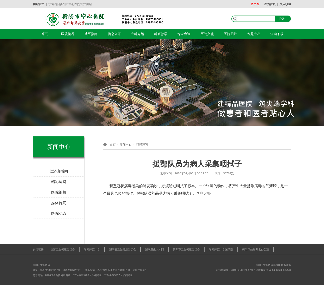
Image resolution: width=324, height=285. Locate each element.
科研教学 (160, 34)
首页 (44, 34)
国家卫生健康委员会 (63, 249)
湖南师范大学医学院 (221, 249)
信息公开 (114, 34)
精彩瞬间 (142, 144)
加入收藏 (285, 4)
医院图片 (230, 34)
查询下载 (277, 34)
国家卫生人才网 (154, 249)
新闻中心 (125, 144)
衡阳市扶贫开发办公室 (255, 249)
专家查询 (184, 34)
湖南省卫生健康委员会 (122, 249)
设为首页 (270, 4)
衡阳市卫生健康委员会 (186, 249)
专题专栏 (253, 34)
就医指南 (91, 34)
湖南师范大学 (92, 249)
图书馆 (255, 4)
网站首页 (38, 4)
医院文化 (207, 34)
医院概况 (67, 34)
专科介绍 (137, 34)
